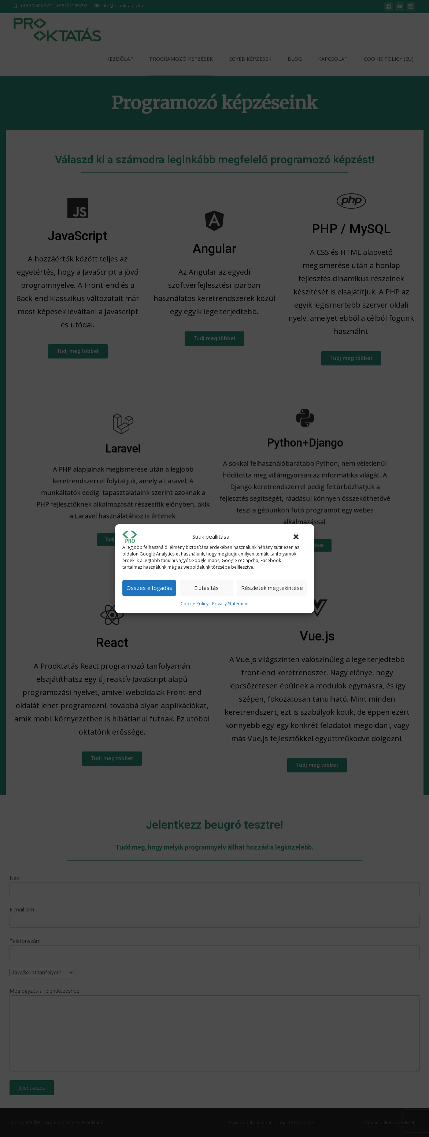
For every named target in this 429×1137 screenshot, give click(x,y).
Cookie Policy (194, 604)
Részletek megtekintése (272, 587)
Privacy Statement (230, 604)
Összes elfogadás (149, 587)
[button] (296, 536)
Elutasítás (206, 587)
